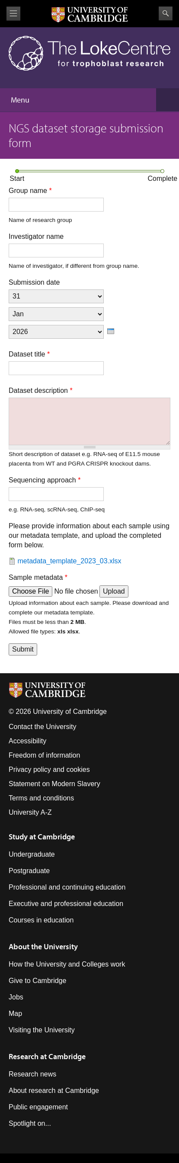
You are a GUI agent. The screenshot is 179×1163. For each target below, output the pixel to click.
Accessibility (27, 741)
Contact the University (43, 726)
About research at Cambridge (54, 1090)
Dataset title (29, 354)
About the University (43, 946)
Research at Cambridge (47, 1056)
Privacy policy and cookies (49, 769)
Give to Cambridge (37, 980)
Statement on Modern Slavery (54, 783)
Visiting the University (42, 1030)
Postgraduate (29, 870)
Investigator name (36, 236)
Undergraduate (32, 854)
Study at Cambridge (42, 837)
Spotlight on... (30, 1123)
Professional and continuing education (67, 887)
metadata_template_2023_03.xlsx (69, 561)
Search (166, 13)
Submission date (34, 282)
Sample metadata (38, 577)
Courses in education (41, 920)
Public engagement (38, 1107)
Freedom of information (44, 755)
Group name (30, 190)
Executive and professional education (66, 903)
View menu (13, 13)
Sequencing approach (44, 480)
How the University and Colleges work (67, 964)
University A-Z (30, 812)
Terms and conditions (41, 798)
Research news (32, 1074)
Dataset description (41, 390)
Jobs (16, 997)
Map (15, 1013)
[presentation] (110, 331)
